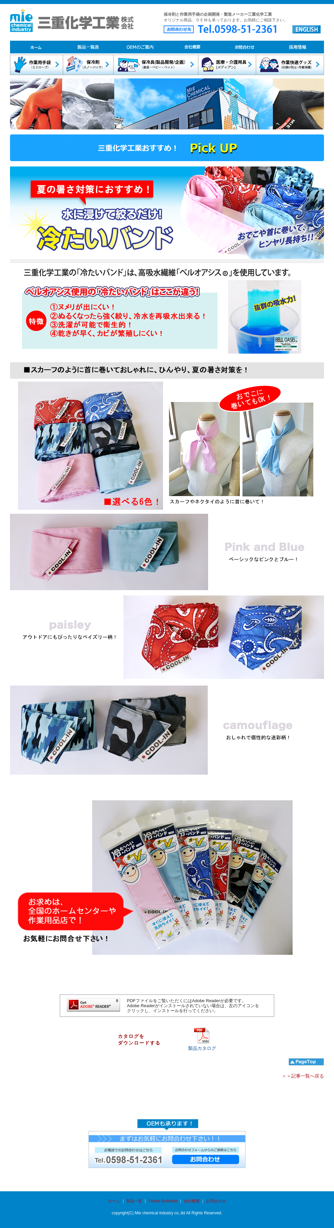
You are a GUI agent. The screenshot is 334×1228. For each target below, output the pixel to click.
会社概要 (192, 1201)
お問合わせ (216, 1201)
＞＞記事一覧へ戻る (303, 1076)
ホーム (114, 1201)
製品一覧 (133, 1201)
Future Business (163, 1201)
